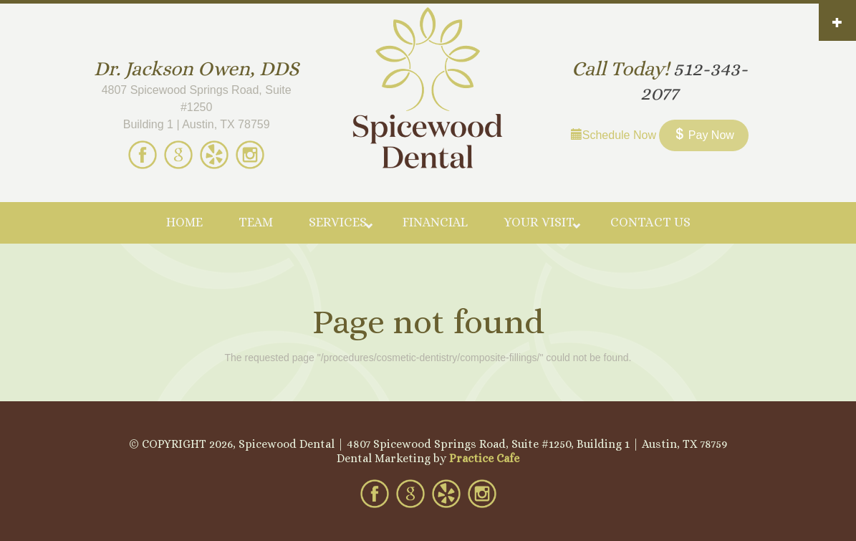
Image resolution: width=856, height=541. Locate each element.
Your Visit (539, 222)
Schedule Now (613, 135)
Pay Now (703, 135)
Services (338, 222)
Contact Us (650, 222)
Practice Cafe (484, 458)
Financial (435, 222)
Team (256, 222)
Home (184, 222)
